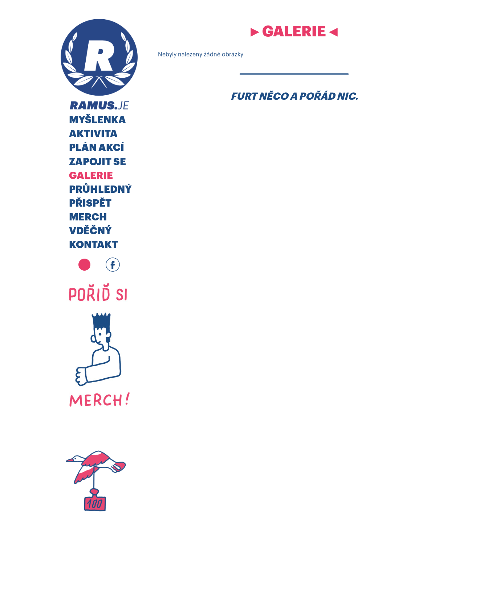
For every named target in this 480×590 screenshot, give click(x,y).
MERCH (88, 217)
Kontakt (93, 245)
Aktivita (93, 134)
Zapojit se (97, 162)
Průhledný (100, 190)
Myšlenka (97, 120)
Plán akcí (96, 148)
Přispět (90, 203)
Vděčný (90, 231)
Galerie (91, 176)
